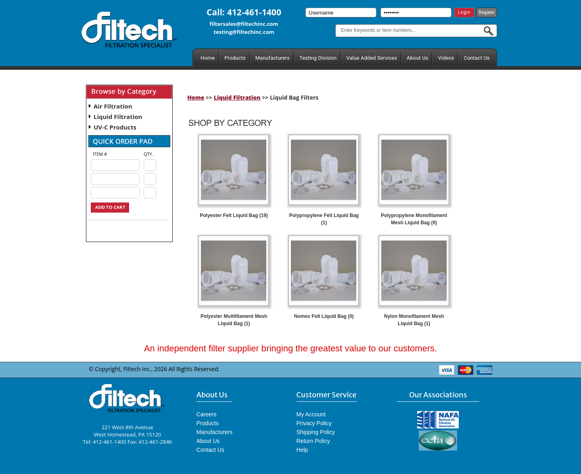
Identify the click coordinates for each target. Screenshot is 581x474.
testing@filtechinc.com (243, 31)
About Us (417, 58)
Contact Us (476, 58)
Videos (446, 58)
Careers (206, 414)
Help (302, 450)
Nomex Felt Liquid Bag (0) (324, 316)
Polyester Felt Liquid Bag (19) (234, 215)
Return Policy (313, 441)
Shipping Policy (316, 432)
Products (234, 58)
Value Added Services (371, 58)
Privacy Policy (314, 423)
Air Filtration (113, 106)
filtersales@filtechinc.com (244, 23)
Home (208, 58)
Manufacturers (272, 58)
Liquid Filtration (118, 117)
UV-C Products (115, 127)
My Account (311, 414)
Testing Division (317, 58)
